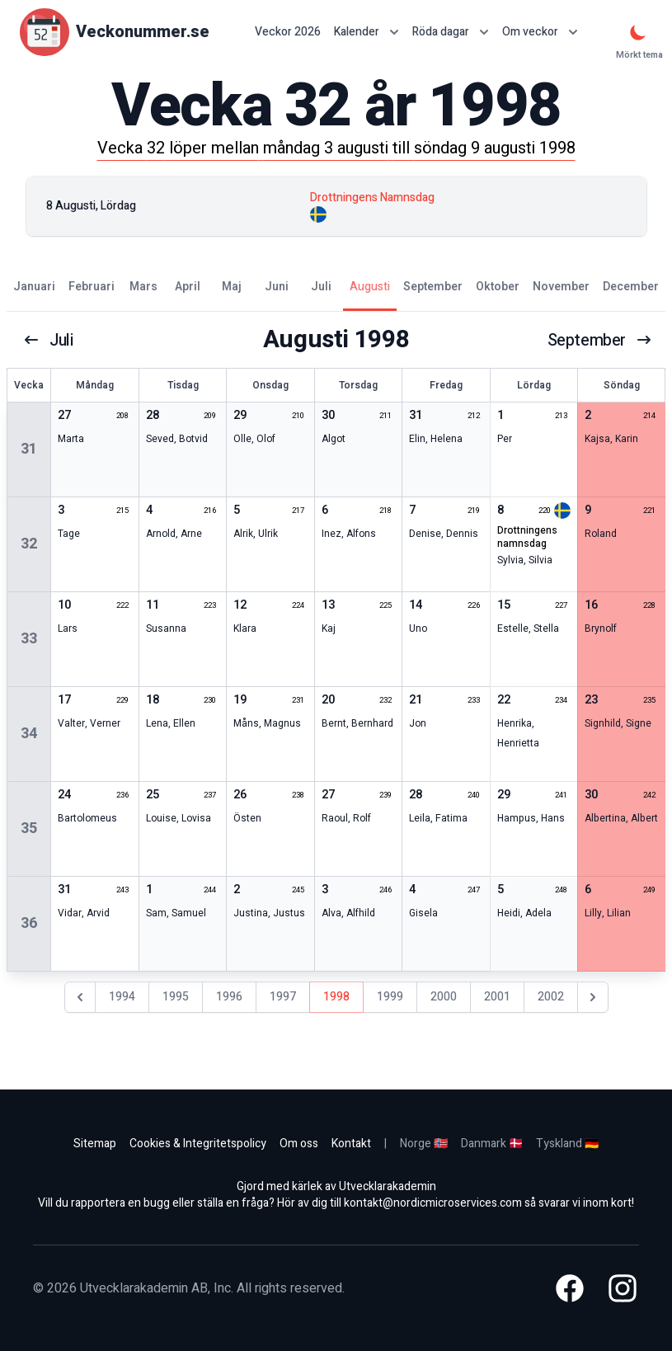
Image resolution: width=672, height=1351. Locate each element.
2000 (443, 996)
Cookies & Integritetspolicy (197, 1143)
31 (29, 449)
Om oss (299, 1143)
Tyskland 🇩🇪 (567, 1143)
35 (29, 828)
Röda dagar (450, 31)
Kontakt (351, 1143)
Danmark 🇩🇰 (492, 1143)
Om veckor (540, 31)
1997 (283, 996)
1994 (122, 996)
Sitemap (94, 1143)
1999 (390, 996)
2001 (497, 996)
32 (29, 544)
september (599, 339)
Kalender (366, 31)
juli (48, 339)
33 (29, 639)
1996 (229, 996)
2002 (551, 996)
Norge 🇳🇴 (424, 1143)
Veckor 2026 (288, 32)
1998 (336, 996)
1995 (175, 996)
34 (29, 734)
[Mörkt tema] (638, 32)
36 (29, 923)
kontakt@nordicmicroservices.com (433, 1203)
